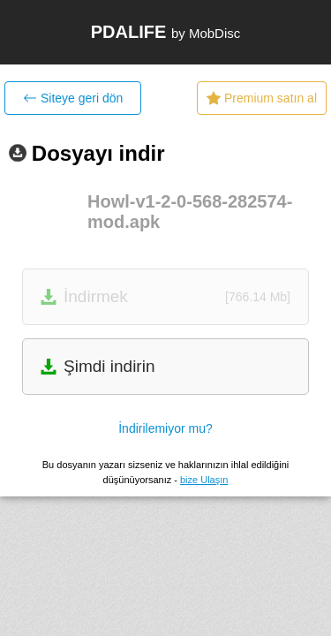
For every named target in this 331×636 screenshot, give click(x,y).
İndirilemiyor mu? (165, 428)
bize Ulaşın (204, 479)
